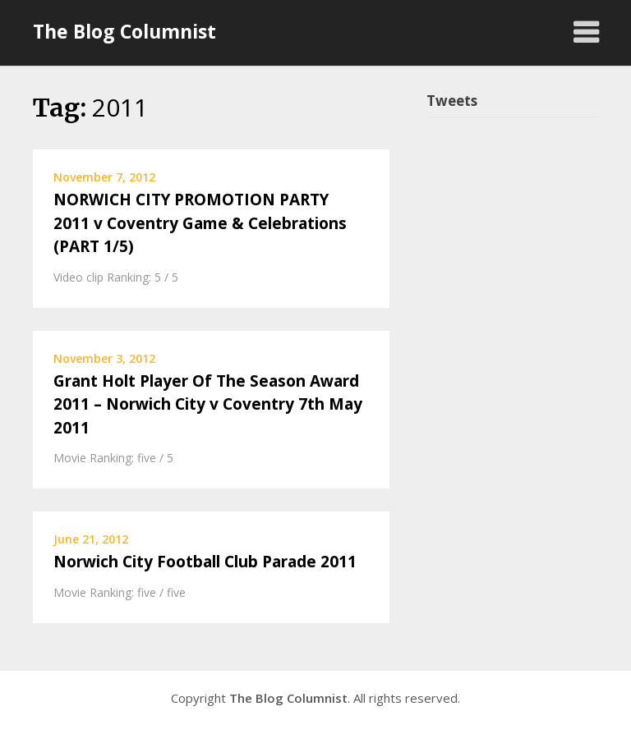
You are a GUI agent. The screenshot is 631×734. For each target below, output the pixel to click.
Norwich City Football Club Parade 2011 (205, 561)
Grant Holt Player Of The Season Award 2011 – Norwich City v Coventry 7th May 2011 (207, 404)
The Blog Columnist (124, 31)
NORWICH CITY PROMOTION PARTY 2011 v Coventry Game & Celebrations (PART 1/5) (200, 223)
